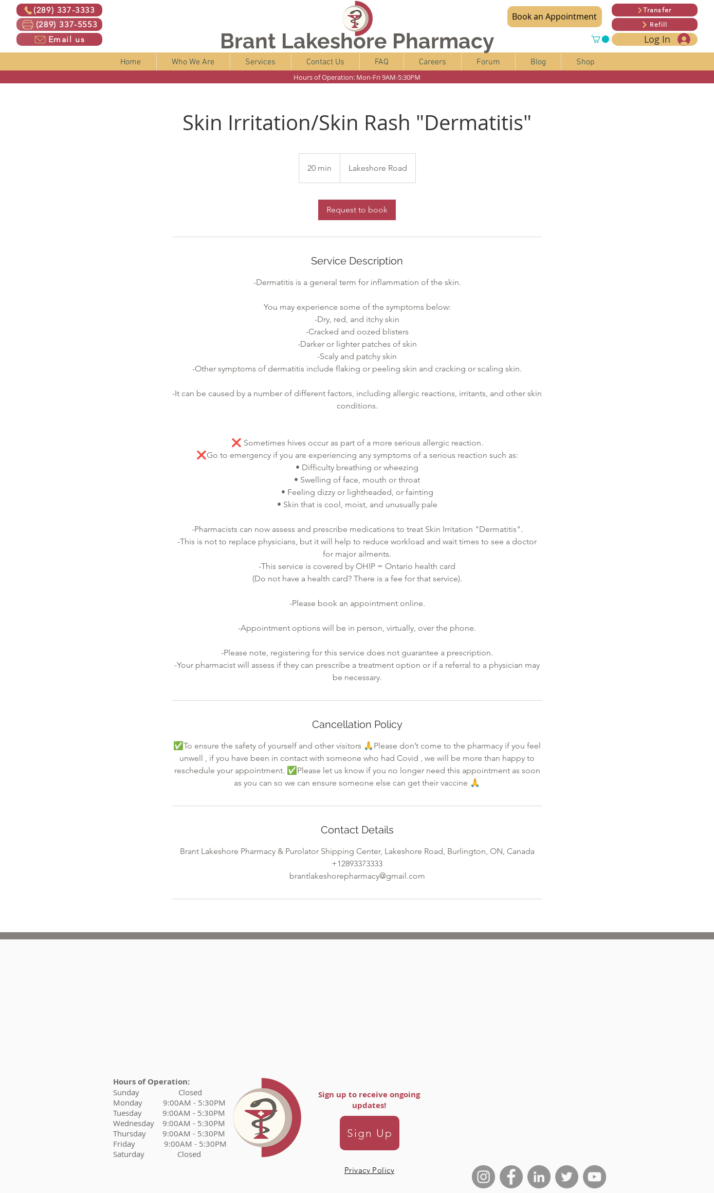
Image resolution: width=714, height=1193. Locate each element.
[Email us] (59, 39)
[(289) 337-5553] (59, 24)
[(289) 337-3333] (59, 10)
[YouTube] (594, 1176)
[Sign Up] (369, 1133)
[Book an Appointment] (554, 16)
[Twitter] (566, 1176)
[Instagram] (483, 1176)
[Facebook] (511, 1176)
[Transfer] (655, 10)
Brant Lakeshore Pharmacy (357, 41)
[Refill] (655, 24)
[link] (357, 210)
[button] (600, 39)
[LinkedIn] (539, 1176)
